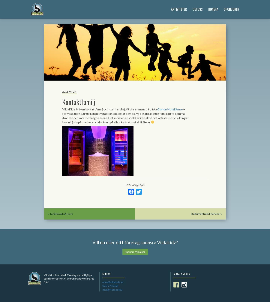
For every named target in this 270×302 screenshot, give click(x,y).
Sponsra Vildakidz (135, 251)
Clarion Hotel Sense (170, 109)
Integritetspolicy (112, 289)
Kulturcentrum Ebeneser (205, 213)
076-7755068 (110, 285)
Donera (213, 9)
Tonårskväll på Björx (61, 213)
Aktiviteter (179, 9)
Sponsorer (231, 9)
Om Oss (198, 9)
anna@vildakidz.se (112, 282)
